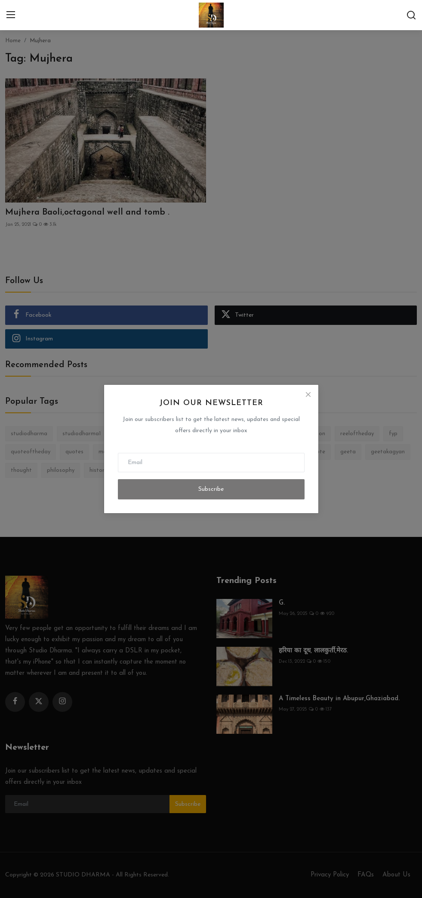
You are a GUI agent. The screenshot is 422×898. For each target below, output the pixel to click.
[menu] (11, 15)
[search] (411, 15)
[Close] (308, 394)
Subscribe (211, 489)
